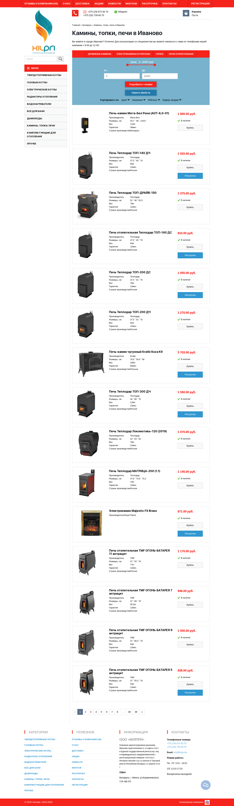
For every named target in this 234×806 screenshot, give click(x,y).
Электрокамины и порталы (133, 54)
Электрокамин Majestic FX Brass (133, 510)
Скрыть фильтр (141, 92)
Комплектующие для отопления (44, 785)
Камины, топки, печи (41, 125)
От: (106, 70)
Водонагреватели (39, 104)
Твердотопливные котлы (44, 75)
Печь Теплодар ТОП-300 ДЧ (130, 391)
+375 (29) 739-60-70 (93, 15)
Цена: (134, 62)
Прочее (31, 143)
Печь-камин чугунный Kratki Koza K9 (136, 351)
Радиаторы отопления (42, 96)
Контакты (169, 3)
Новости (114, 3)
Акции (98, 3)
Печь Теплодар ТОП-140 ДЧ (129, 153)
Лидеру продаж (172, 100)
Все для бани (36, 111)
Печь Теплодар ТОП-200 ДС (130, 272)
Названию (139, 100)
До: (144, 70)
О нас (67, 3)
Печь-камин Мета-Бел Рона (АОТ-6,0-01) (139, 113)
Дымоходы (34, 118)
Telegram (122, 11)
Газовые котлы (37, 82)
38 (129, 712)
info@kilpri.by (180, 752)
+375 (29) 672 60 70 (97, 11)
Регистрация (200, 3)
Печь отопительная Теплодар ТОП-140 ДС (140, 232)
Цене (125, 100)
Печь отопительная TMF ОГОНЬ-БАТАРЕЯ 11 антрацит (139, 552)
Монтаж (131, 3)
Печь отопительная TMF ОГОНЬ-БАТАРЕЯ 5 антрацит (140, 671)
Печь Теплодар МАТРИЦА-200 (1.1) (134, 471)
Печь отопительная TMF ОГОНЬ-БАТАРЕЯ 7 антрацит (140, 592)
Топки (159, 54)
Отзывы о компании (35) (41, 3)
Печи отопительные (181, 54)
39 (136, 712)
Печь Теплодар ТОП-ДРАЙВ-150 (132, 192)
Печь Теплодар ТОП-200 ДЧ (130, 312)
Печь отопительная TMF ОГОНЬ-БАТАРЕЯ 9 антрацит (140, 631)
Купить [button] (190, 127)
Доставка (82, 3)
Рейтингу (154, 100)
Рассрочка (150, 3)
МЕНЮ (33, 68)
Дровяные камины (99, 54)
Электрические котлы (42, 89)
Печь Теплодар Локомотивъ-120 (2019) (138, 431)
